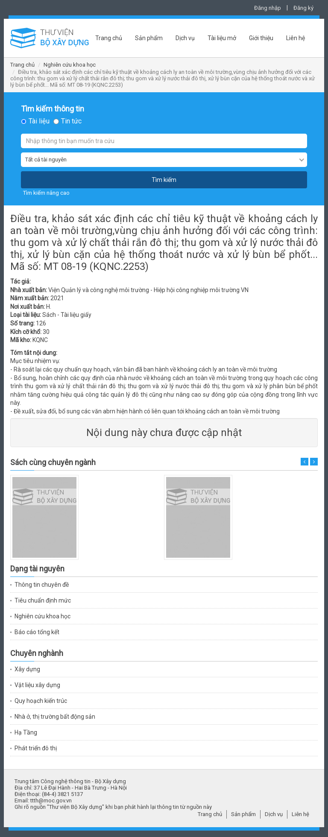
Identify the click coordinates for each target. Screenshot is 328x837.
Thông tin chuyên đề (42, 584)
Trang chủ (108, 38)
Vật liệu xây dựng (37, 685)
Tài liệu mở (222, 38)
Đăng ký (303, 8)
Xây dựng (27, 669)
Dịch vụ (185, 38)
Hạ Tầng (26, 732)
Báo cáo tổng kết (37, 632)
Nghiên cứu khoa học (70, 64)
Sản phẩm (149, 38)
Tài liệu (39, 121)
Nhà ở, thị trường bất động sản (55, 716)
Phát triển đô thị (36, 748)
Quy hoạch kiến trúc (41, 700)
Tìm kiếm (164, 179)
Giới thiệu (261, 38)
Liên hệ (295, 38)
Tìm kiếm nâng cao (46, 193)
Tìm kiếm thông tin (52, 109)
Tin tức (71, 121)
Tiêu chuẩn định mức (43, 600)
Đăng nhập (267, 8)
